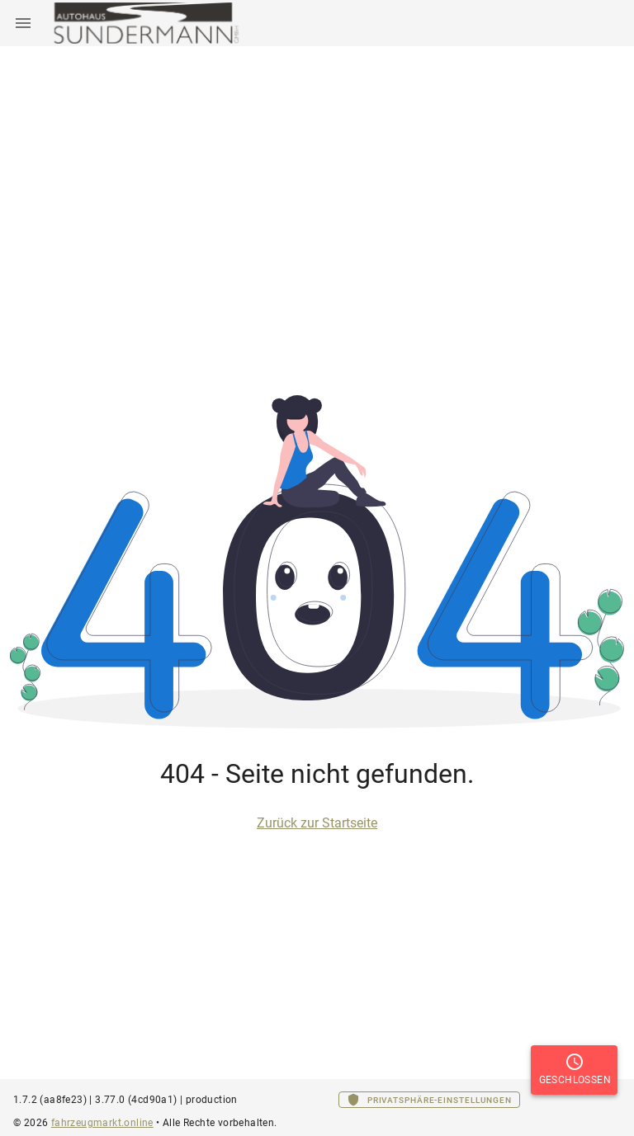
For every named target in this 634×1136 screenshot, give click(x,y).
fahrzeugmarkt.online (102, 1123)
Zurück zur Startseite (317, 823)
